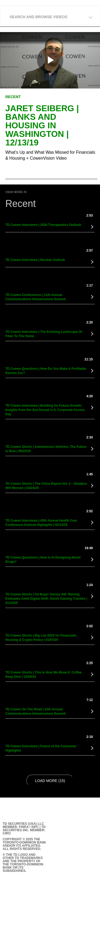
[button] (51, 15)
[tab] (50, 16)
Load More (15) (51, 780)
